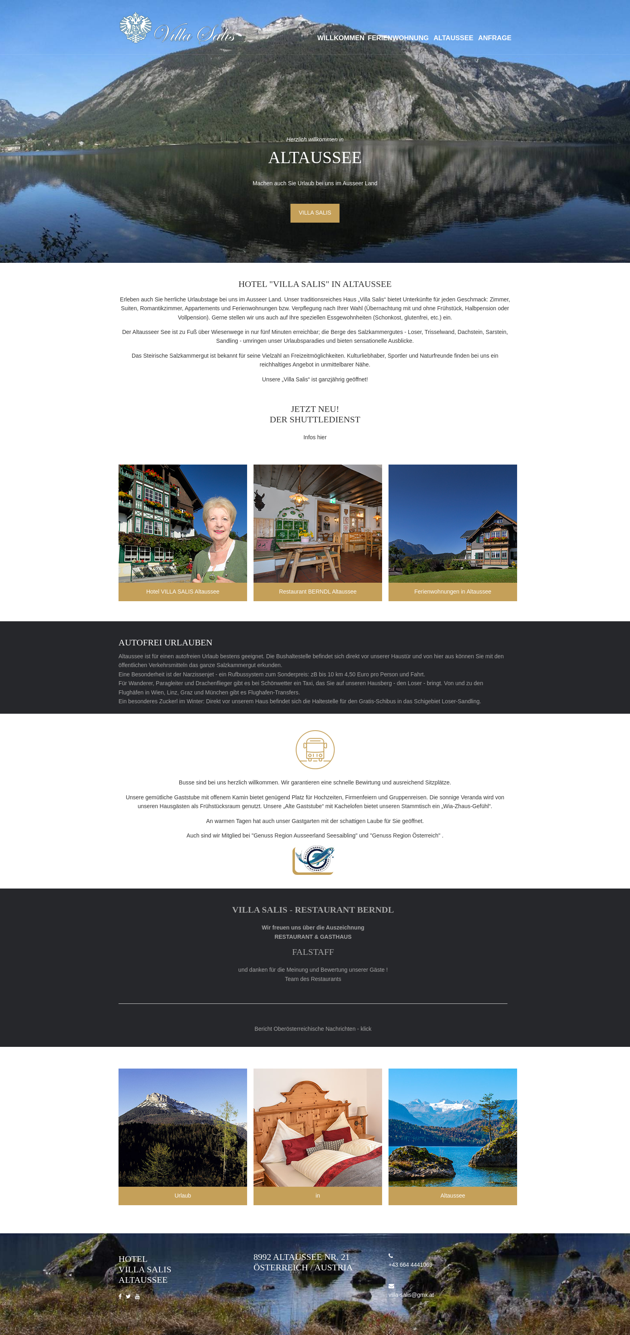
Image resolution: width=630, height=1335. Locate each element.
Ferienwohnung (398, 38)
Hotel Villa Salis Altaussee (145, 1269)
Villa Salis (315, 212)
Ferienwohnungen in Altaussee (452, 591)
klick (365, 1029)
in (318, 1195)
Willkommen (340, 38)
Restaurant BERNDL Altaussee (317, 591)
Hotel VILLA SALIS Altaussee (182, 591)
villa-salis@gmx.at (411, 1295)
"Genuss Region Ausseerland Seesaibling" (305, 835)
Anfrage (494, 38)
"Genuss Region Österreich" (405, 835)
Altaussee (453, 38)
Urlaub (182, 1195)
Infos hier (315, 437)
